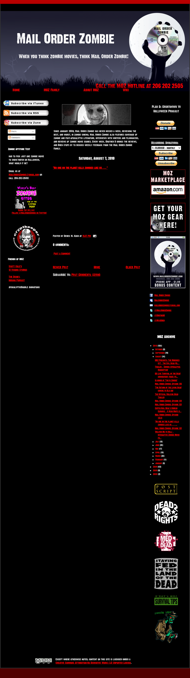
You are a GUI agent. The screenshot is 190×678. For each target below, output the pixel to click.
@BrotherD (159, 315)
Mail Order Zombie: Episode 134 (168, 400)
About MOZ (91, 89)
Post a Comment (62, 253)
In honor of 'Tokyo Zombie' (166, 380)
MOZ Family (51, 89)
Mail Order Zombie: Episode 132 (168, 428)
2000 (155, 474)
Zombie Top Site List (26, 210)
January (158, 463)
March (158, 456)
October (158, 349)
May (156, 448)
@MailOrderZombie (162, 310)
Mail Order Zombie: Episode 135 (168, 383)
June (157, 445)
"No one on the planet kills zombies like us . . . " (80, 168)
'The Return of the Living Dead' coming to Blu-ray (168, 389)
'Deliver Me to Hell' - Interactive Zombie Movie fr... (167, 435)
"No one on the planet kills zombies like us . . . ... (167, 423)
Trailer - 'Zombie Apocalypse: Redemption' (168, 368)
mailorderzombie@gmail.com (167, 305)
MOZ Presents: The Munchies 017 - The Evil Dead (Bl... (167, 362)
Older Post (133, 267)
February (159, 459)
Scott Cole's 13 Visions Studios (18, 268)
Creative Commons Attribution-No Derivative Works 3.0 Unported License (93, 662)
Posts (12, 131)
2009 (155, 466)
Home (16, 89)
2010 (155, 345)
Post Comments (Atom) (85, 274)
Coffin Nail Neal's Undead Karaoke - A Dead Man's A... (168, 410)
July (157, 441)
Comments (14, 137)
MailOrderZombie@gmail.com (24, 174)
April (157, 452)
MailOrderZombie (161, 300)
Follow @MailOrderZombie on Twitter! (29, 212)
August (158, 356)
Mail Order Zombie (162, 295)
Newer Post (60, 267)
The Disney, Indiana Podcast (17, 278)
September (160, 352)
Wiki (126, 89)
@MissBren (159, 320)
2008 (155, 470)
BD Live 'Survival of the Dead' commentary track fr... (168, 375)
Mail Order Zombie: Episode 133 (168, 404)
